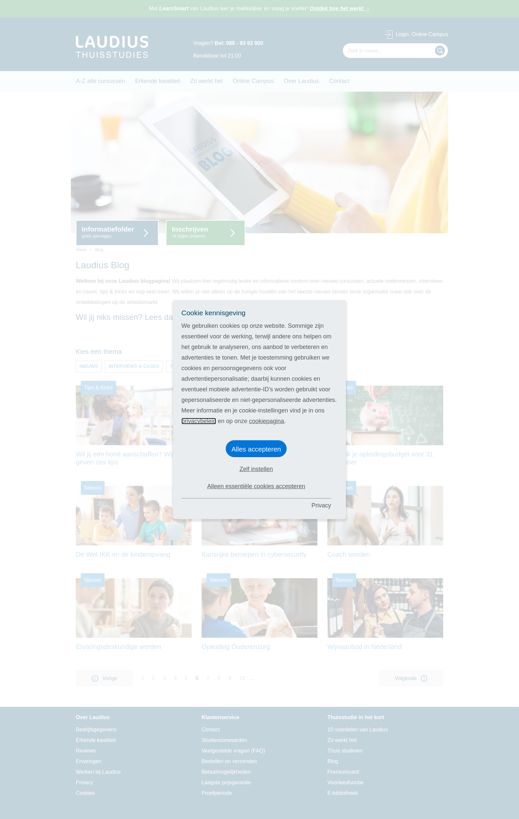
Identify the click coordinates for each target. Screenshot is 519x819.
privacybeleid (198, 421)
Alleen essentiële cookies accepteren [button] (256, 486)
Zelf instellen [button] (256, 469)
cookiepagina (266, 421)
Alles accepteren (256, 449)
